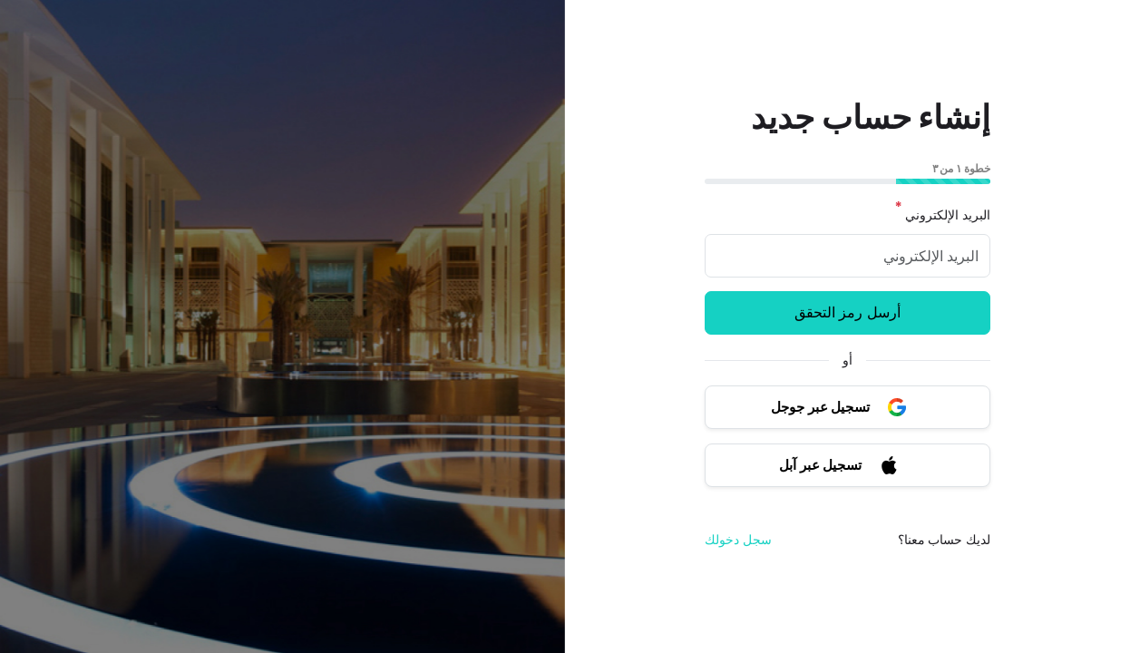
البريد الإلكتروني (942, 215)
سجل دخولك (738, 540)
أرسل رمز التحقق (847, 312)
